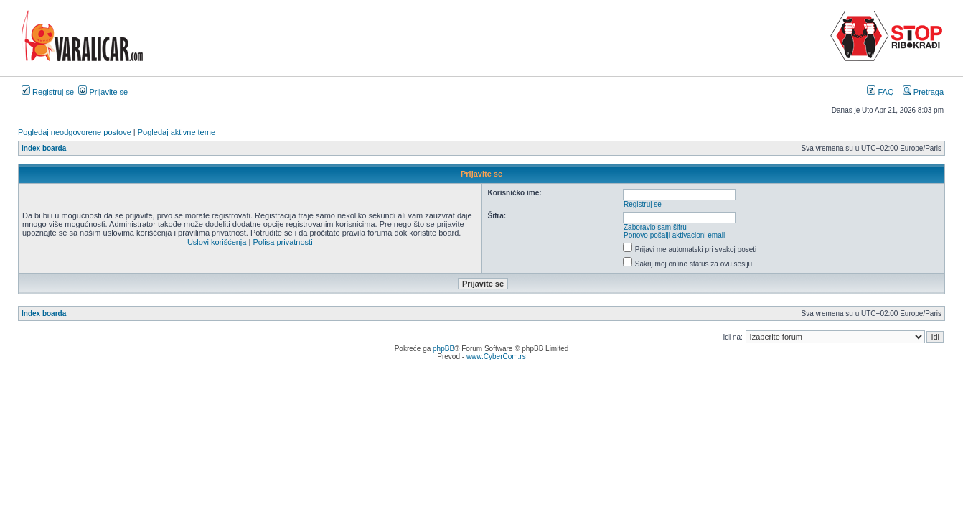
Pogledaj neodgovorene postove (74, 132)
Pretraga (923, 92)
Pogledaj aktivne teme (176, 132)
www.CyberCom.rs (496, 356)
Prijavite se (103, 92)
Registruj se (48, 92)
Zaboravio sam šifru (655, 227)
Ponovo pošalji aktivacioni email (674, 235)
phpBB (443, 349)
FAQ (880, 92)
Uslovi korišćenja (217, 242)
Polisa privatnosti (282, 242)
